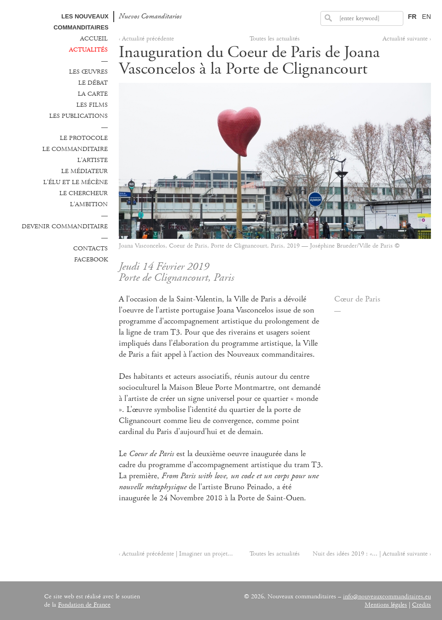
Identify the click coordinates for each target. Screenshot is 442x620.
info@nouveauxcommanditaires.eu (387, 596)
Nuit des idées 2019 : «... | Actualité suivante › (372, 554)
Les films (92, 105)
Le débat (93, 83)
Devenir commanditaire (65, 226)
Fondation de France (84, 605)
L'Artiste (92, 160)
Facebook (91, 259)
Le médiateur (84, 171)
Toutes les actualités (275, 39)
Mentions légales (386, 605)
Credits (421, 605)
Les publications (78, 116)
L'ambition (89, 204)
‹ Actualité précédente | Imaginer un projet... (176, 554)
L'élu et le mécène (75, 182)
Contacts (90, 248)
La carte (93, 94)
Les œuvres (88, 72)
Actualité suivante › (407, 39)
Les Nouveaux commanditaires (81, 22)
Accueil (94, 39)
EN (426, 16)
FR (412, 16)
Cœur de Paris (357, 299)
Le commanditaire (75, 149)
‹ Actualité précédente (146, 39)
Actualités (88, 50)
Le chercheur (83, 193)
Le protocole (84, 138)
